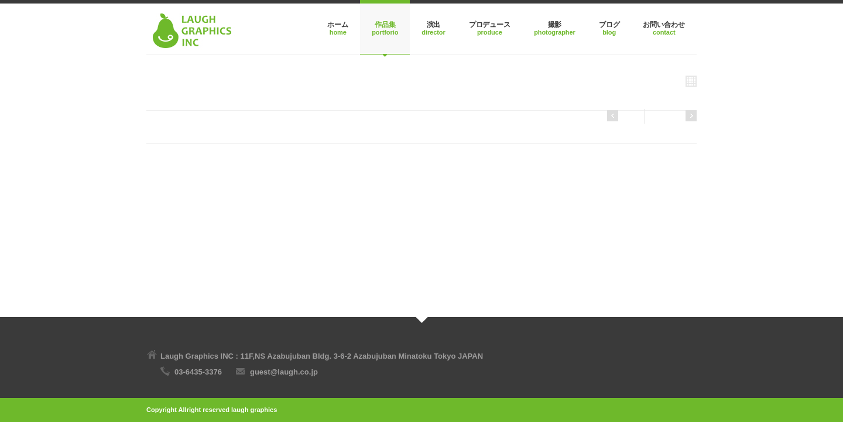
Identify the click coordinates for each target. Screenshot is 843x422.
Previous (674, 115)
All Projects (670, 81)
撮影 (555, 25)
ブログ (609, 25)
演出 (434, 25)
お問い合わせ (664, 25)
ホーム (337, 25)
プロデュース (490, 25)
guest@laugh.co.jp (284, 371)
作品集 (385, 25)
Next (622, 115)
